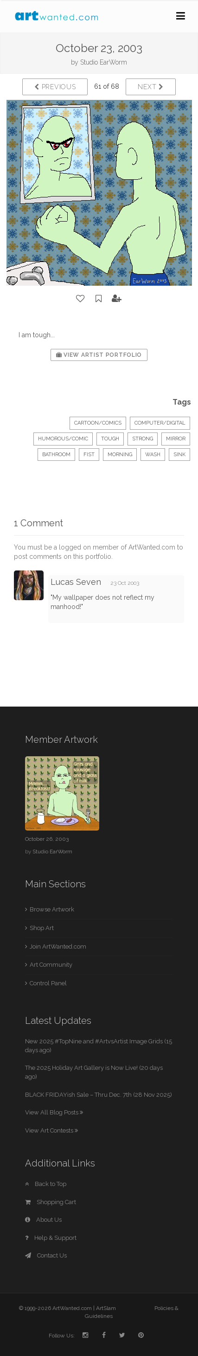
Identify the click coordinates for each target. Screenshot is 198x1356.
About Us (43, 1219)
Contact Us (46, 1255)
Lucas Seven (76, 582)
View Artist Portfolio (99, 355)
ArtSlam (106, 1308)
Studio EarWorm (103, 62)
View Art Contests (51, 1130)
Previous (55, 87)
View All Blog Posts (54, 1112)
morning (120, 455)
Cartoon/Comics (97, 423)
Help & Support (51, 1237)
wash (152, 455)
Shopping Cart (50, 1202)
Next (150, 87)
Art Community (51, 964)
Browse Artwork (52, 909)
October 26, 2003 (47, 839)
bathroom (56, 455)
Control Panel (48, 983)
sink (179, 455)
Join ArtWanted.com (58, 946)
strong (142, 439)
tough (110, 439)
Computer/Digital (159, 423)
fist (89, 455)
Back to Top (45, 1183)
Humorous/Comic (63, 439)
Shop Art (42, 927)
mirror (175, 439)
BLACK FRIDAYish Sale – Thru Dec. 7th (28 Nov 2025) (98, 1094)
